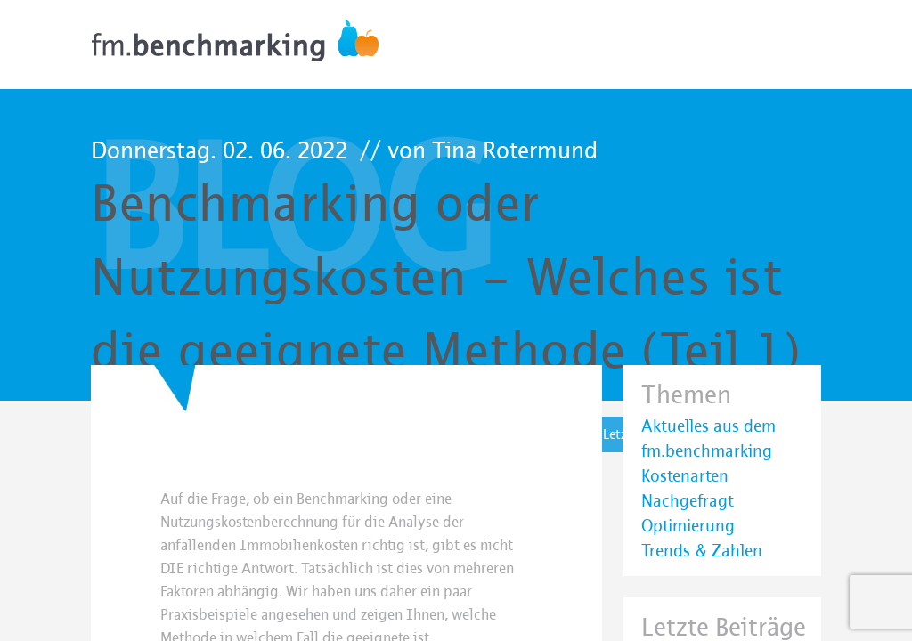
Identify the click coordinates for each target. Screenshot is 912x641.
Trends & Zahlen (701, 551)
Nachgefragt (687, 501)
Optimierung (688, 526)
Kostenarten (685, 476)
